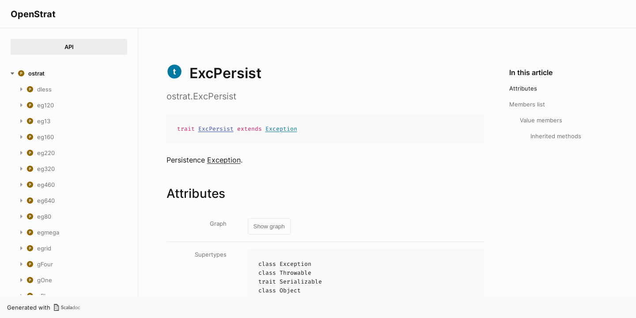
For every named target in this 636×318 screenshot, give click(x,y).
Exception (281, 128)
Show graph (269, 226)
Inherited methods (555, 136)
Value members (541, 120)
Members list (527, 104)
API (69, 46)
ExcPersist (216, 128)
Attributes (523, 88)
